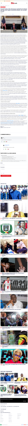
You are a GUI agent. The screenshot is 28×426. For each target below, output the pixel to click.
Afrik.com (18, 418)
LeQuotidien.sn (10, 420)
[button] (2, 141)
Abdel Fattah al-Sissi (10, 120)
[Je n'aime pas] (7, 141)
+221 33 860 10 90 (10, 406)
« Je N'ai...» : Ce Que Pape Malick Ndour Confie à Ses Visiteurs (11, 309)
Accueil (1, 5)
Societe (3, 219)
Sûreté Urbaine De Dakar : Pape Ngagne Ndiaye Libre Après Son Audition (14, 364)
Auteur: (14, 164)
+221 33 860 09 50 (16, 406)
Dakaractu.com (10, 421)
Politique (3, 201)
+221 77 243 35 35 (3, 406)
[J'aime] (4, 141)
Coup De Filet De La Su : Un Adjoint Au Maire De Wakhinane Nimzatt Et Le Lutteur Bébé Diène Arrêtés (13, 236)
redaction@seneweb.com (6, 412)
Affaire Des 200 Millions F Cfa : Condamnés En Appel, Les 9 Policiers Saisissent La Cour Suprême (14, 346)
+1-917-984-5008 (3, 409)
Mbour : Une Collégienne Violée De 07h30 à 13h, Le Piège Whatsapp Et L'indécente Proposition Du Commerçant (13, 273)
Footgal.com (2, 418)
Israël (19, 115)
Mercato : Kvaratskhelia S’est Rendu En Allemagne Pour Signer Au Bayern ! (13, 291)
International (6, 5)
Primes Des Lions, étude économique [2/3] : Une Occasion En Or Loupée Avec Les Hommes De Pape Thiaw (14, 327)
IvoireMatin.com (19, 415)
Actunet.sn (2, 421)
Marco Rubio (18, 103)
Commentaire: (14, 170)
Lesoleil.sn (2, 415)
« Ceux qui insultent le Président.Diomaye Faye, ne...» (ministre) (7, 382)
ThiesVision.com (10, 415)
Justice (3, 310)
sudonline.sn (10, 418)
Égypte (22, 115)
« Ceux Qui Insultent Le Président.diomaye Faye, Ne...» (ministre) (12, 200)
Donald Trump (5, 90)
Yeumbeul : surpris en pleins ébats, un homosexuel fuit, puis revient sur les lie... (20, 395)
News (3, 5)
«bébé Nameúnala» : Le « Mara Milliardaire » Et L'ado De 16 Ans (12, 218)
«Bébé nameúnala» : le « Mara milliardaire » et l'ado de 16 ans (20, 382)
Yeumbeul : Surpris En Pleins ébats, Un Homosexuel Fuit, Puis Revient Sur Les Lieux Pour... (14, 255)
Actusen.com (2, 420)
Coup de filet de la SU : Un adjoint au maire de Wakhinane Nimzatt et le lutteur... (6, 395)
